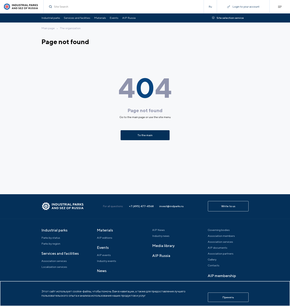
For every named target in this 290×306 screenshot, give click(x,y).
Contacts (213, 265)
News (102, 271)
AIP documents (217, 247)
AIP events (104, 255)
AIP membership (222, 276)
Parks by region (50, 243)
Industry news (160, 235)
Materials (100, 17)
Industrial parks (50, 17)
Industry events (106, 260)
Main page (48, 28)
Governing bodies (219, 229)
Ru (210, 6)
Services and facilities (77, 17)
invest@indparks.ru (171, 206)
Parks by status (50, 237)
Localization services (54, 266)
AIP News (158, 229)
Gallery (212, 259)
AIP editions (104, 237)
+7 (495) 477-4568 (141, 206)
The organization (70, 28)
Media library (163, 245)
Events (114, 17)
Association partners (220, 253)
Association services (54, 260)
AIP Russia (129, 17)
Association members (221, 235)
